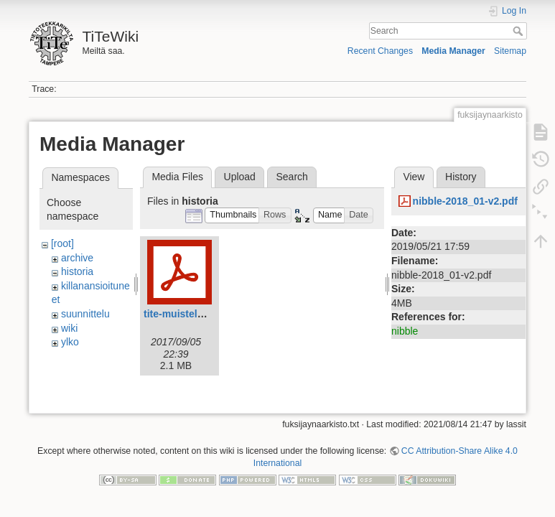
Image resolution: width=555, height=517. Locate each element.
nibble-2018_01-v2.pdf (465, 201)
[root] (62, 243)
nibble (404, 331)
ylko (70, 342)
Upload (240, 176)
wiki (69, 328)
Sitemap (510, 51)
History (461, 176)
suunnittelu (85, 314)
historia (77, 271)
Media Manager (453, 51)
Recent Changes (380, 51)
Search (519, 31)
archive (77, 258)
